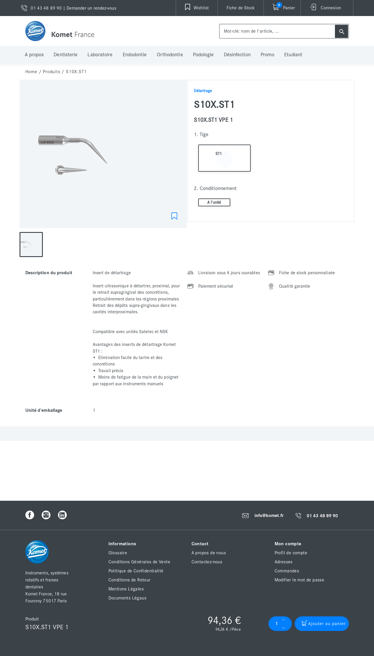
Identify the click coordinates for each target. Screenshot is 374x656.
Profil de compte (291, 553)
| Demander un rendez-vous (89, 8)
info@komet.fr (269, 515)
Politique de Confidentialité (136, 571)
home (31, 71)
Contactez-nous (207, 562)
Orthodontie (170, 54)
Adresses (284, 562)
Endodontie (135, 54)
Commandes (287, 571)
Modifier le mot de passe (299, 580)
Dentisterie (66, 54)
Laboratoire (100, 54)
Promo (268, 54)
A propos (34, 54)
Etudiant (293, 54)
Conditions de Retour (129, 580)
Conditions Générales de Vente (139, 562)
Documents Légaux (127, 598)
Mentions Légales (126, 589)
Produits (51, 71)
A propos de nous (209, 553)
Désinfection (237, 54)
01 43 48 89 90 (322, 515)
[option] (103, 155)
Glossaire (117, 553)
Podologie (203, 54)
